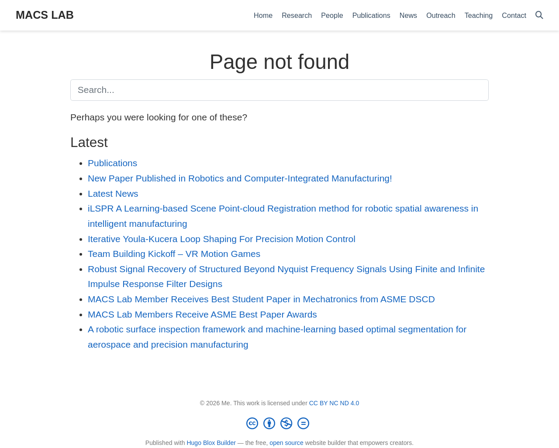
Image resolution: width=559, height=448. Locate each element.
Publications (112, 163)
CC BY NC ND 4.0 (334, 403)
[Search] (539, 15)
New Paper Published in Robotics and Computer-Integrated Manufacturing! (240, 178)
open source (286, 442)
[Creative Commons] (279, 423)
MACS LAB (45, 15)
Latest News (113, 193)
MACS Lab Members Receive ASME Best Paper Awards (202, 314)
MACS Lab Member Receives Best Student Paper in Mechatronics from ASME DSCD (261, 299)
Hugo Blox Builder (211, 442)
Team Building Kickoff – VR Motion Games (174, 254)
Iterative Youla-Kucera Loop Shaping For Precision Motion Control (221, 239)
